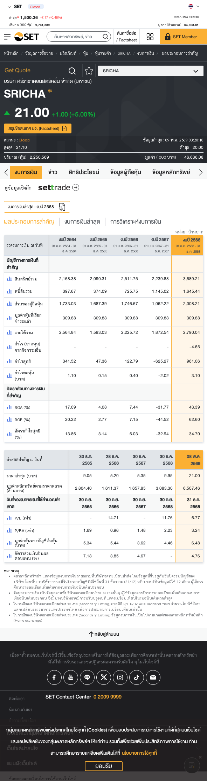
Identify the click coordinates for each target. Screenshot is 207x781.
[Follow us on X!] (103, 677)
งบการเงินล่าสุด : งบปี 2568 (37, 207)
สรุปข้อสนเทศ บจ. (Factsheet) (37, 128)
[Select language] (194, 6)
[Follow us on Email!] (153, 677)
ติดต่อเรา (17, 698)
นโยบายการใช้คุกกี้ (139, 753)
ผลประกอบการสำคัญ (29, 222)
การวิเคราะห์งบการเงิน (135, 222)
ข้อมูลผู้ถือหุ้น (125, 172)
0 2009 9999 (108, 697)
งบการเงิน (26, 172)
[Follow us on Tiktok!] (136, 677)
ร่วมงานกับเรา (20, 709)
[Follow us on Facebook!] (54, 677)
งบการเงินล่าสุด (82, 222)
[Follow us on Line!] (87, 677)
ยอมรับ (103, 766)
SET (14, 6)
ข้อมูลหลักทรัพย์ (171, 172)
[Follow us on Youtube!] (70, 677)
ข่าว (52, 172)
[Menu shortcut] (150, 36)
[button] (79, 36)
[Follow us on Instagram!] (120, 677)
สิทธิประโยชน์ (84, 172)
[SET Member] (183, 36)
